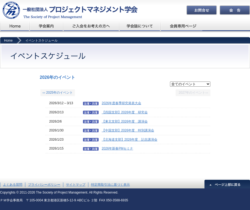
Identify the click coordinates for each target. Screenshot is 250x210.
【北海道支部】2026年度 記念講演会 (130, 139)
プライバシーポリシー (44, 185)
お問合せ (201, 10)
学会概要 (46, 25)
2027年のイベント (193, 92)
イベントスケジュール (41, 40)
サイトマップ (75, 185)
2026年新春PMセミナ (117, 148)
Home (8, 40)
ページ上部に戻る (227, 184)
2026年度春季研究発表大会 (121, 103)
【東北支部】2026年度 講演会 (125, 121)
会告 (235, 10)
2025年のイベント (58, 92)
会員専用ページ (181, 25)
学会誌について (140, 25)
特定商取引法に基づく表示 (110, 185)
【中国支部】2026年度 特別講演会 (128, 130)
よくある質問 (12, 185)
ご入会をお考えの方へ (91, 25)
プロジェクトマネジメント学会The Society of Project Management (69, 10)
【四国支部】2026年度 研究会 (125, 112)
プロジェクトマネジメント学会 (15, 25)
